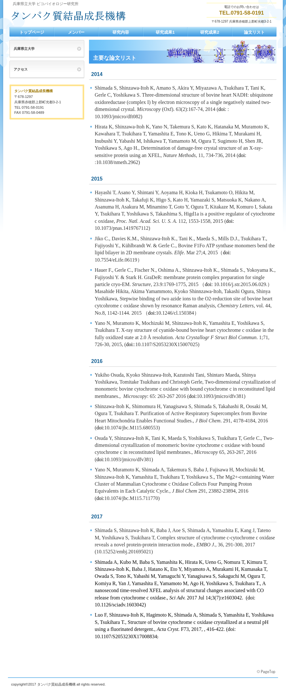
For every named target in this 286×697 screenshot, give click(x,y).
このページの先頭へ (266, 672)
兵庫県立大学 (24, 49)
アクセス (21, 69)
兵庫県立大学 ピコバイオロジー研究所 (73, 16)
